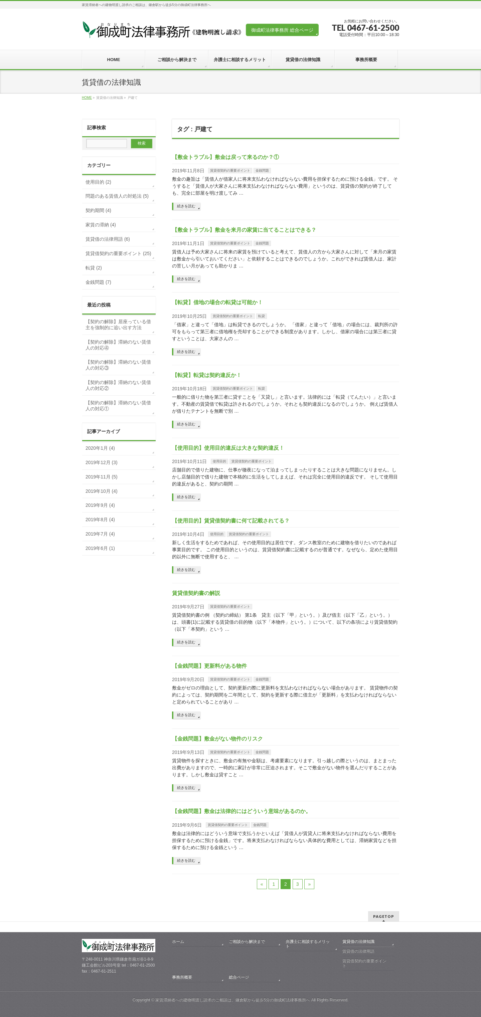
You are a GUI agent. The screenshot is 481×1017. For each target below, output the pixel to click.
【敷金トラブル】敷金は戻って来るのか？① (225, 157)
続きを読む (186, 206)
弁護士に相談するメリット (308, 944)
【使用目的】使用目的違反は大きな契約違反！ (228, 448)
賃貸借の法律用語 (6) (108, 239)
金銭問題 (262, 170)
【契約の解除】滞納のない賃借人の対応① (118, 405)
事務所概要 (182, 977)
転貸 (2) (94, 267)
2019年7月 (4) (100, 534)
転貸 (261, 316)
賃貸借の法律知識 (358, 941)
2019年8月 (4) (100, 519)
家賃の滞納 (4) (101, 224)
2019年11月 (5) (102, 476)
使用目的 (219, 461)
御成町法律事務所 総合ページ (282, 30)
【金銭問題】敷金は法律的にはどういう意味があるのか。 (241, 811)
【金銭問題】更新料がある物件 (209, 666)
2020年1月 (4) (100, 448)
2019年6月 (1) (100, 548)
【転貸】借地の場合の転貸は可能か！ (217, 302)
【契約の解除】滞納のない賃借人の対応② (118, 385)
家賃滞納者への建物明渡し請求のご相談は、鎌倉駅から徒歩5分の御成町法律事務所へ (232, 1000)
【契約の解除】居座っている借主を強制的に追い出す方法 (118, 324)
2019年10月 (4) (102, 491)
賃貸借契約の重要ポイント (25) (118, 253)
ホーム (178, 941)
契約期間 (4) (98, 210)
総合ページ (239, 977)
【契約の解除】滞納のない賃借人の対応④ (118, 345)
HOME (87, 97)
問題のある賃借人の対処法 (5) (117, 196)
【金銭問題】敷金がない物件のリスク (217, 739)
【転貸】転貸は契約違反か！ (207, 375)
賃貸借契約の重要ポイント (230, 170)
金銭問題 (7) (98, 282)
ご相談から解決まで (247, 941)
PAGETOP (383, 916)
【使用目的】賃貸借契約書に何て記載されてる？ (231, 521)
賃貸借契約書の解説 (196, 593)
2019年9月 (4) (100, 505)
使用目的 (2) (98, 182)
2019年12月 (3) (102, 462)
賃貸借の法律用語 (358, 951)
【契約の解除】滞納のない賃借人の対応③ (118, 365)
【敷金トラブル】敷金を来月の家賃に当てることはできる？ (244, 230)
